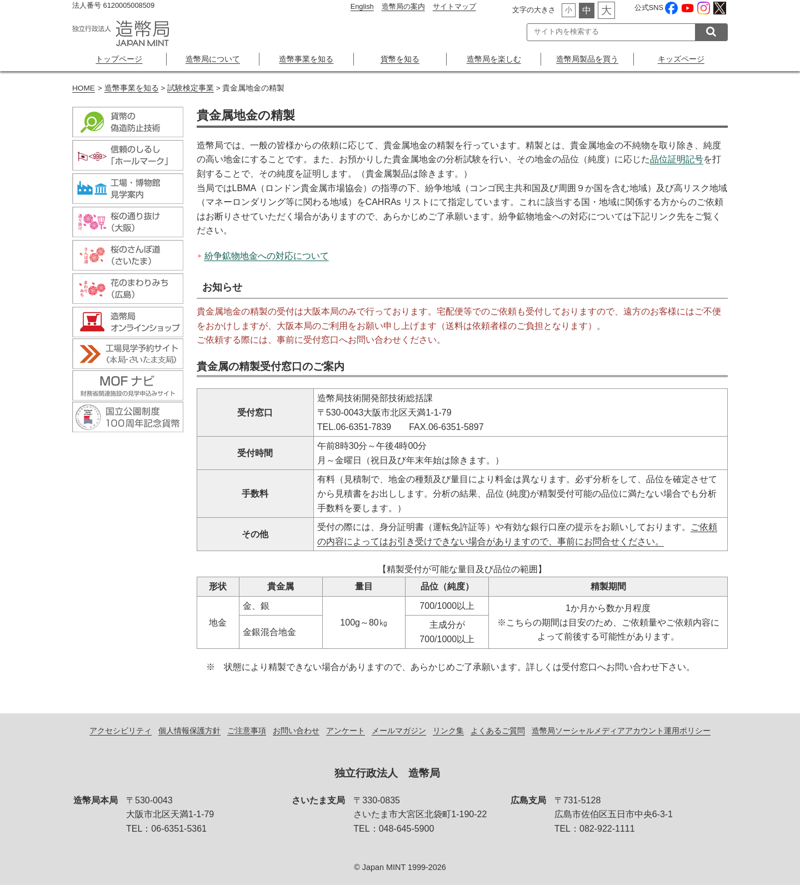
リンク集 (448, 730)
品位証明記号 (676, 159)
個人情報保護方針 (189, 730)
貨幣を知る (400, 58)
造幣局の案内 (403, 6)
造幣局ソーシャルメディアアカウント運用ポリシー (621, 730)
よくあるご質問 (498, 730)
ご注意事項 (246, 730)
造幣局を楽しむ (494, 58)
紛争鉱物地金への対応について (266, 256)
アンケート (345, 730)
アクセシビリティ (120, 730)
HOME (83, 88)
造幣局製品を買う (587, 58)
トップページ (119, 58)
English (362, 6)
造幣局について (213, 58)
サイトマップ (454, 6)
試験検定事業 (190, 88)
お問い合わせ (296, 730)
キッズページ (681, 58)
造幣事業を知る (306, 58)
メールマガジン (399, 730)
